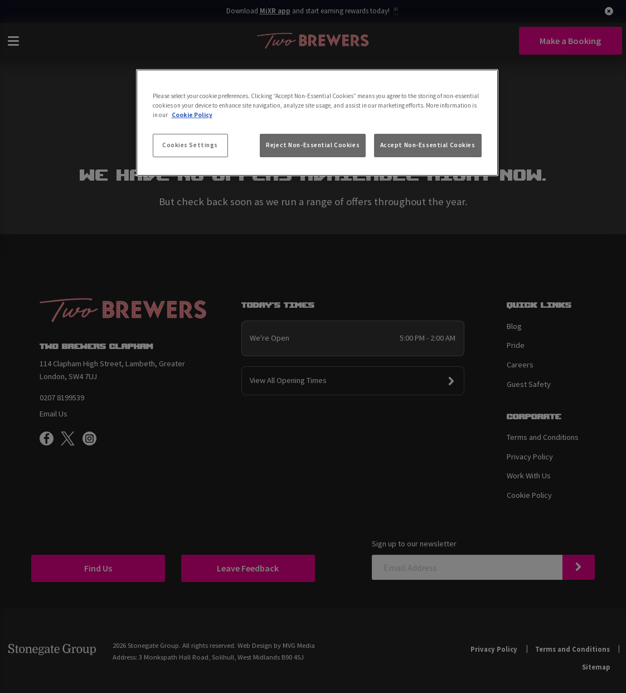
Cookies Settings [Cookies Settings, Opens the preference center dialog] (190, 145)
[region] (317, 122)
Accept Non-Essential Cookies (427, 145)
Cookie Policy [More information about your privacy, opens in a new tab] (192, 115)
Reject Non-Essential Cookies (313, 145)
